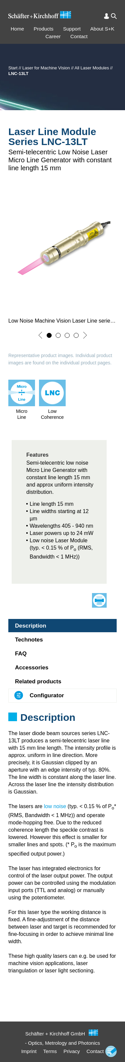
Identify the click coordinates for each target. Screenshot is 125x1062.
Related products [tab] (38, 681)
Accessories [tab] (31, 667)
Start (12, 67)
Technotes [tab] (29, 640)
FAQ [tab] (21, 653)
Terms (50, 1051)
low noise (55, 806)
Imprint (29, 1051)
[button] (40, 335)
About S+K (102, 29)
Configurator (47, 695)
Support (72, 29)
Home (17, 29)
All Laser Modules (92, 67)
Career (53, 36)
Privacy (71, 1051)
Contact (79, 36)
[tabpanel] (62, 726)
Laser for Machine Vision (46, 67)
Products (43, 29)
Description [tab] (30, 626)
